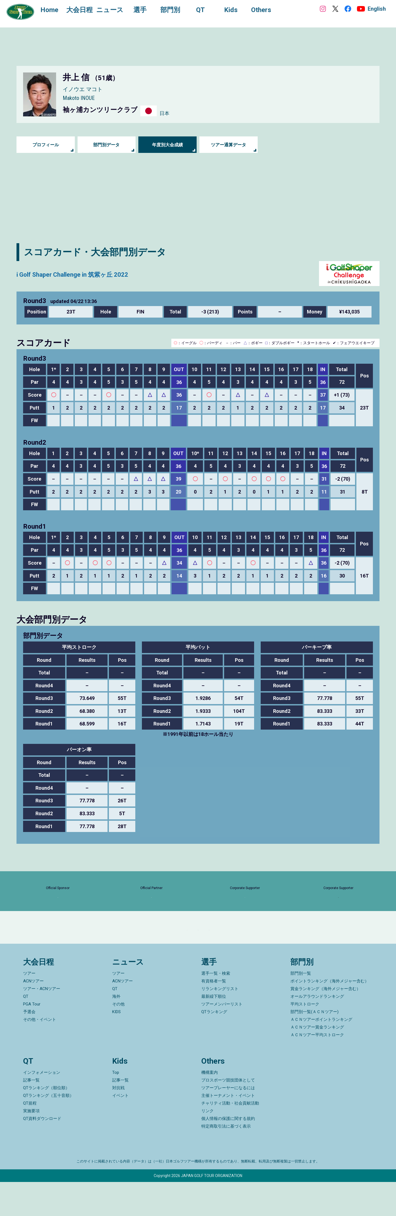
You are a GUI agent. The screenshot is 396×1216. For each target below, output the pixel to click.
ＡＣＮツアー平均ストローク (317, 1069)
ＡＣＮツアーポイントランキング (321, 1053)
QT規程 (30, 1137)
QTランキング (214, 1046)
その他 (118, 1038)
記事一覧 (31, 1114)
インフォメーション (41, 1106)
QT (25, 1030)
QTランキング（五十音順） (48, 1129)
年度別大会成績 (167, 145)
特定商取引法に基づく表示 (226, 1160)
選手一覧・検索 (215, 1007)
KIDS (116, 1046)
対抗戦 (118, 1121)
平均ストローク (304, 1038)
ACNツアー (33, 1015)
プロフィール (46, 145)
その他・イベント (39, 1053)
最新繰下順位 (213, 1030)
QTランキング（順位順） (46, 1121)
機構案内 (209, 1106)
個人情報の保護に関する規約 (228, 1152)
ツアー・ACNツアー (41, 1023)
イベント (120, 1129)
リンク (207, 1144)
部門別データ (106, 145)
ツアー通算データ (228, 145)
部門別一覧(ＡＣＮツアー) (314, 1046)
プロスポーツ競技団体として (228, 1114)
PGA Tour (31, 1038)
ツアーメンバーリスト (222, 1038)
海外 (116, 1030)
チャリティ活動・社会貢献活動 (230, 1137)
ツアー (29, 1007)
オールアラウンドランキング (317, 1030)
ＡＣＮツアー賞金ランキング (317, 1061)
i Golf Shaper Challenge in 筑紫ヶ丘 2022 (103, 273)
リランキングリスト (219, 1023)
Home (55, 10)
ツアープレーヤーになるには (228, 1121)
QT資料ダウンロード (42, 1152)
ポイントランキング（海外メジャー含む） (329, 1015)
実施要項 (31, 1144)
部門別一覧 (300, 1007)
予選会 (29, 1046)
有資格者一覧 (213, 1015)
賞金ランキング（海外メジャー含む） (325, 1023)
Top (115, 1106)
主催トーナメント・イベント (228, 1129)
